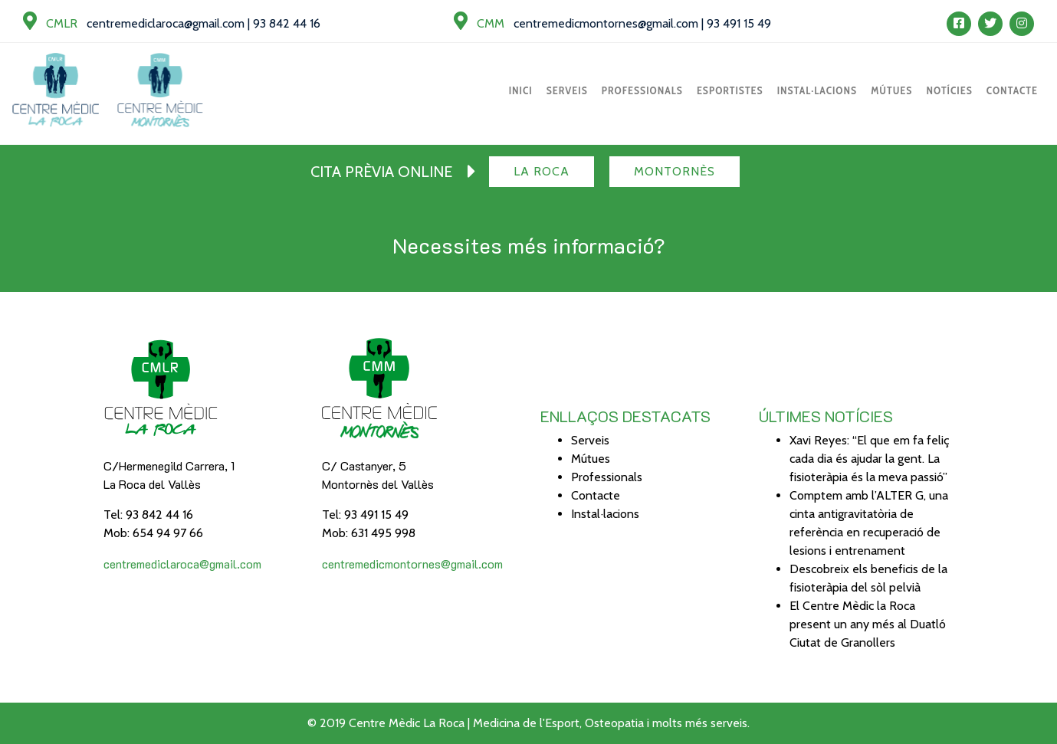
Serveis (567, 90)
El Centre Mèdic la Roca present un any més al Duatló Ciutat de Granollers (867, 624)
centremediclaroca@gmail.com (166, 23)
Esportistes (730, 90)
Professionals (642, 90)
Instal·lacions (817, 90)
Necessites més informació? (528, 245)
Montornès (674, 171)
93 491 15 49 (739, 23)
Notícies (949, 90)
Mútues (891, 90)
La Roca (542, 171)
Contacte (1012, 90)
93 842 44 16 (286, 23)
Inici (521, 90)
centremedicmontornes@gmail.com (606, 23)
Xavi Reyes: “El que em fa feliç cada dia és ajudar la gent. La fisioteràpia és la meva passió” (869, 458)
